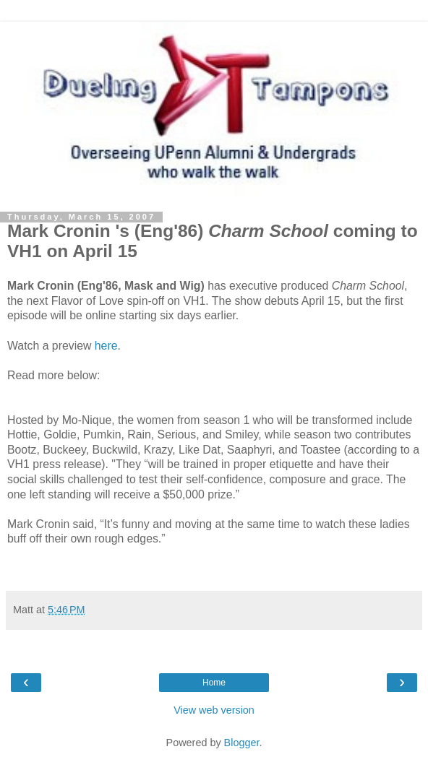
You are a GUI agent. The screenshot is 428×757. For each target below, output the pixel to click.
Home (214, 683)
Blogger (242, 742)
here (106, 345)
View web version (214, 710)
